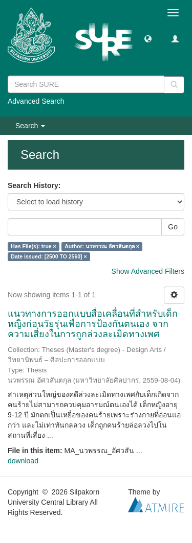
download (23, 461)
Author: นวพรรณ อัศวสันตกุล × (102, 246)
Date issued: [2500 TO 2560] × (49, 256)
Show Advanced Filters (148, 271)
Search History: (34, 185)
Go (173, 227)
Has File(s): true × (33, 246)
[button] (148, 38)
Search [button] (30, 126)
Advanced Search (36, 101)
